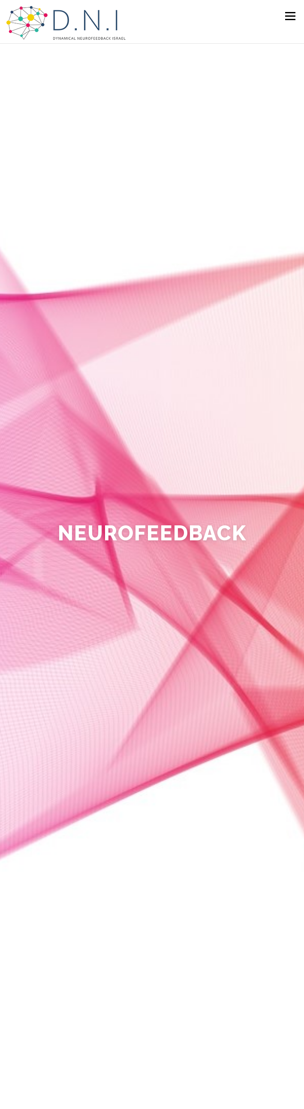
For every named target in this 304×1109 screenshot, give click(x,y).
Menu (290, 16)
